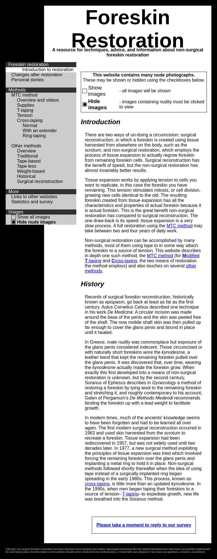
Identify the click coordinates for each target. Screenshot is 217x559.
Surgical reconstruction (40, 181)
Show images (97, 91)
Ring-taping (34, 135)
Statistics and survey (32, 201)
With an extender (40, 130)
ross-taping (124, 260)
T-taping (25, 110)
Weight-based (31, 171)
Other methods (26, 145)
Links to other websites (34, 196)
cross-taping (97, 483)
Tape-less (26, 166)
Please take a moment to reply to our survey (143, 525)
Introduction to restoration (47, 69)
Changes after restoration (36, 74)
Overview (26, 151)
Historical (26, 176)
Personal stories (27, 79)
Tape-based (29, 161)
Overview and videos (38, 100)
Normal (30, 125)
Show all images (33, 217)
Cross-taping (30, 120)
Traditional (27, 156)
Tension (24, 115)
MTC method (24, 95)
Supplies (25, 105)
